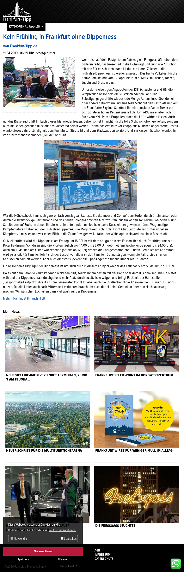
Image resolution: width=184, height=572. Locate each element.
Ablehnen (62, 559)
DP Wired (76, 566)
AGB (97, 550)
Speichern (23, 559)
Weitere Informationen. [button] (62, 530)
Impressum (102, 555)
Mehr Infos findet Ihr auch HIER (24, 298)
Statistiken (68, 539)
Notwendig (19, 539)
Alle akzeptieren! (43, 551)
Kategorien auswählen (24, 26)
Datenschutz (103, 559)
